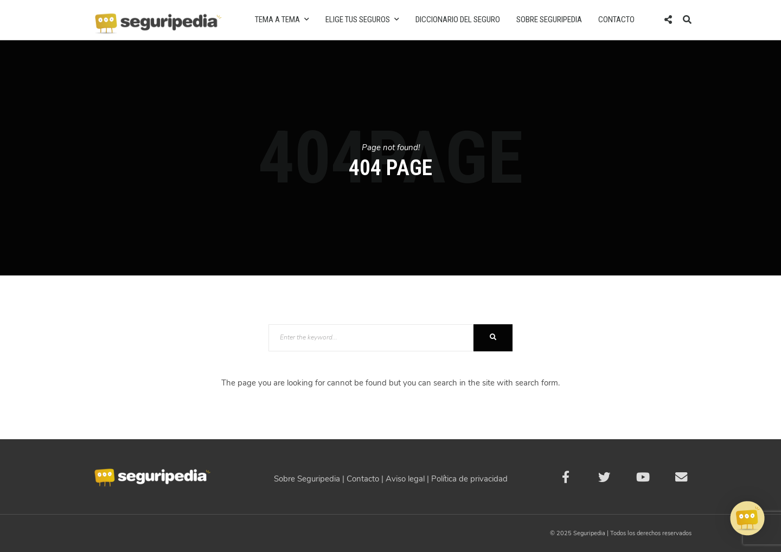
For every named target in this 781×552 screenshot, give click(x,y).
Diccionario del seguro (457, 19)
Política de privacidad (469, 478)
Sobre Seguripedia (549, 19)
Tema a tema (282, 19)
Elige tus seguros (362, 19)
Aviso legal (405, 478)
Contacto (616, 19)
